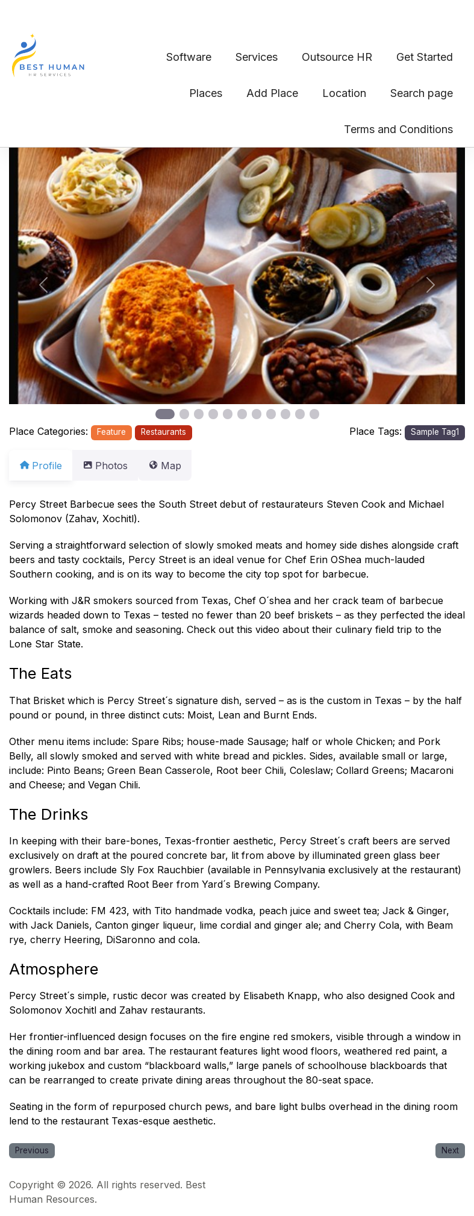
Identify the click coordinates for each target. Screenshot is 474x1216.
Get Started (424, 57)
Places (205, 93)
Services (256, 57)
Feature (111, 432)
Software (188, 57)
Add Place (272, 93)
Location (344, 93)
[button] (43, 285)
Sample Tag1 (435, 432)
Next (450, 1150)
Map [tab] (179, 466)
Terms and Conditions (398, 129)
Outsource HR (337, 57)
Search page (421, 93)
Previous (32, 1150)
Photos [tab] (112, 466)
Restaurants (163, 432)
